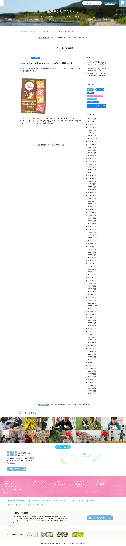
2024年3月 (91, 192)
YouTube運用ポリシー (17, 505)
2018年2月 (91, 388)
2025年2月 (91, 161)
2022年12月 (91, 235)
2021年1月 (91, 300)
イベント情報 (100, 484)
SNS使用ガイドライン (36, 505)
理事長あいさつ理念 (8, 481)
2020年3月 (91, 328)
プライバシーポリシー (62, 501)
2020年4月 (91, 326)
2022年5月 (91, 255)
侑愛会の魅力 (58, 481)
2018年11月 (91, 362)
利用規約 (47, 501)
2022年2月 (91, 263)
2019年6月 (91, 351)
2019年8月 (91, 345)
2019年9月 (91, 343)
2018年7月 (91, 374)
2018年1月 (91, 391)
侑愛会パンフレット (81, 487)
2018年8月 (91, 371)
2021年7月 (91, 283)
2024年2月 (91, 195)
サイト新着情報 (43, 37)
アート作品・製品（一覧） (62, 37)
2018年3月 (91, 385)
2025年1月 (91, 164)
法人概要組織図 (7, 484)
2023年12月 (91, 201)
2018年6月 (91, 377)
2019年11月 (91, 337)
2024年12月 (91, 167)
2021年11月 (91, 272)
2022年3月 (91, 260)
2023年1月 (91, 232)
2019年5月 (91, 354)
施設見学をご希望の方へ (17, 501)
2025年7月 (91, 147)
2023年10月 (91, 207)
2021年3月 (91, 294)
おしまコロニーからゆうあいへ (12, 489)
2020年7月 (91, 317)
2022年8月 (91, 246)
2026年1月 (91, 130)
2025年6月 (91, 150)
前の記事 (43, 145)
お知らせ (98, 481)
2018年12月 (91, 360)
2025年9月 (91, 141)
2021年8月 (91, 280)
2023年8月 (91, 212)
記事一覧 (51, 145)
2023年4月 (91, 224)
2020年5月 (91, 323)
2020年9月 (91, 311)
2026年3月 (91, 124)
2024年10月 (91, 173)
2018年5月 (91, 379)
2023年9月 (91, 209)
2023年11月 (91, 204)
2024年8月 (91, 178)
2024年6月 (91, 184)
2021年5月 (91, 289)
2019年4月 (91, 357)
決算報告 (5, 492)
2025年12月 (91, 133)
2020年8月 (91, 314)
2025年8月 (91, 144)
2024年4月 (91, 189)
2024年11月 (91, 170)
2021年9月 (91, 277)
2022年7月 (91, 249)
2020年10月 (91, 309)
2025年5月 (91, 153)
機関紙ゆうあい (80, 484)
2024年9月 (91, 175)
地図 (32, 458)
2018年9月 (91, 368)
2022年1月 (91, 266)
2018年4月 (91, 382)
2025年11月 (91, 136)
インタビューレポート (61, 484)
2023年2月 (91, 229)
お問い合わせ (35, 501)
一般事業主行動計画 (101, 518)
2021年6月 (91, 286)
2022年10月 (91, 240)
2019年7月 (91, 348)
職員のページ (93, 501)
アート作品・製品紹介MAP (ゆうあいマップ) (37, 482)
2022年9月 (91, 243)
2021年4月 (91, 292)
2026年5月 (91, 119)
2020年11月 (91, 306)
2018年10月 (91, 365)
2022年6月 (91, 252)
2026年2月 (91, 127)
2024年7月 (91, 181)
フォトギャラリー (81, 481)
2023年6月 (91, 218)
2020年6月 (91, 320)
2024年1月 (91, 198)
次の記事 (58, 145)
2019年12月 (91, 334)
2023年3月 (91, 226)
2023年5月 (91, 221)
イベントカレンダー (82, 37)
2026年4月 (91, 121)
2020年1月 (91, 331)
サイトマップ (79, 501)
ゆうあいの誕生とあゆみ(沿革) (11, 487)
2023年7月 (91, 215)
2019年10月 (91, 340)
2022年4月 (91, 258)
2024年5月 (91, 187)
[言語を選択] (110, 3)
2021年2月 (91, 297)
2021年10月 (91, 275)
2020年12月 (91, 303)
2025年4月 (91, 155)
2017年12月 (91, 394)
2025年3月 (91, 158)
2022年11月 (91, 238)
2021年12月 (91, 269)
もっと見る (63, 447)
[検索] (100, 3)
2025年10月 (91, 138)
